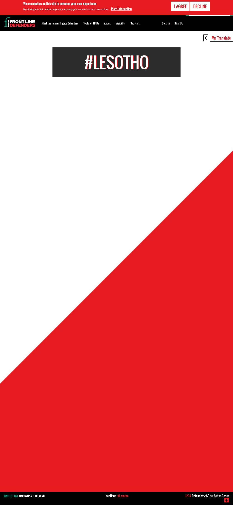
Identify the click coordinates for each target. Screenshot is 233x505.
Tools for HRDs (91, 23)
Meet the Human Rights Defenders (60, 23)
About (107, 23)
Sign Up (178, 23)
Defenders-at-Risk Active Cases (207, 495)
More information (121, 8)
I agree (180, 6)
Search (135, 23)
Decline (200, 6)
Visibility (121, 23)
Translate (224, 38)
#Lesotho (122, 495)
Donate (166, 23)
